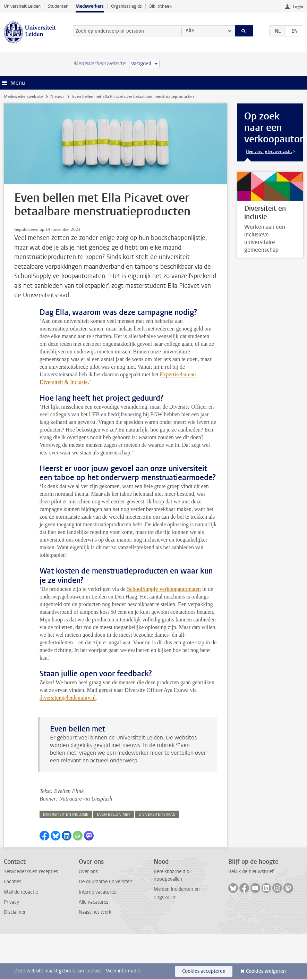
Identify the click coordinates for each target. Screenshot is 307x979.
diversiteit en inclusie (65, 814)
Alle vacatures (93, 902)
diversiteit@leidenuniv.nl (68, 698)
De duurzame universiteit (105, 881)
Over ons (88, 871)
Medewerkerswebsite (23, 96)
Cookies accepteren (203, 971)
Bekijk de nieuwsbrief (251, 871)
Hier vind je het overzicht (269, 151)
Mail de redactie (21, 892)
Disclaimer (15, 912)
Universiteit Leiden (22, 6)
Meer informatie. (123, 971)
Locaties (12, 881)
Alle (190, 30)
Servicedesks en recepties (31, 871)
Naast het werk (95, 912)
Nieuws (57, 96)
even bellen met (113, 814)
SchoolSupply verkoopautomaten (164, 589)
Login (298, 7)
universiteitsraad (157, 814)
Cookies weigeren (266, 971)
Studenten (58, 6)
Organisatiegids (126, 6)
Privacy (11, 902)
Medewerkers (90, 6)
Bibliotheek (160, 6)
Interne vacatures (97, 892)
